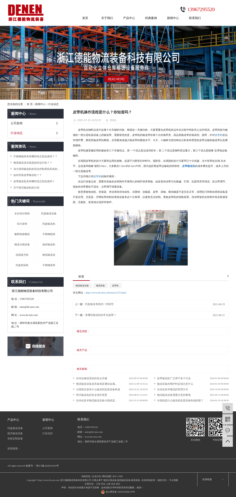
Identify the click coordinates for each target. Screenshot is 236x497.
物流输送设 (48, 254)
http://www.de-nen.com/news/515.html (106, 292)
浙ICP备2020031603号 (47, 465)
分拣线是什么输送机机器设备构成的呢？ (180, 400)
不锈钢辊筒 (48, 234)
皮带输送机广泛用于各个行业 (174, 378)
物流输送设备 (82, 285)
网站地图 (106, 476)
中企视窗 (173, 480)
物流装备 (100, 285)
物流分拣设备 (22, 244)
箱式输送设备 (15, 433)
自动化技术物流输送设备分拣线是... (96, 400)
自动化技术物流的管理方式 (172, 389)
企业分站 (96, 476)
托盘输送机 (48, 223)
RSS (115, 476)
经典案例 (151, 18)
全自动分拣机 (22, 213)
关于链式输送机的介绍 (26, 187)
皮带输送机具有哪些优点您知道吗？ (34, 181)
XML (120, 476)
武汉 (103, 484)
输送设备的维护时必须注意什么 (175, 384)
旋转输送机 (48, 244)
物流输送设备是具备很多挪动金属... (96, 384)
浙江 (118, 484)
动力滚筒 (22, 223)
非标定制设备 (15, 438)
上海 (108, 484)
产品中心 (129, 18)
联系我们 (195, 18)
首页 (85, 18)
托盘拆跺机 (22, 265)
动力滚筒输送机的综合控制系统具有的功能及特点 (37, 169)
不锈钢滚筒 (48, 265)
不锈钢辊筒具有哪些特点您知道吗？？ (35, 156)
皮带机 (219, 135)
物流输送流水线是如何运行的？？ (32, 162)
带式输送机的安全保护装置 (91, 395)
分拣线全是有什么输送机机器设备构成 (97, 389)
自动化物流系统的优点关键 (91, 378)
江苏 (98, 484)
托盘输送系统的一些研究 (99, 304)
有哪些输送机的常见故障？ (100, 315)
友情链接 (207, 479)
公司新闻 (16, 123)
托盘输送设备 (49, 213)
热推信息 (85, 476)
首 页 (30, 104)
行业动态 (53, 104)
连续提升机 (22, 254)
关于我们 (107, 18)
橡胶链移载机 (22, 234)
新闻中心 (173, 18)
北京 (113, 484)
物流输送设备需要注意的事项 (174, 395)
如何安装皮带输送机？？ (27, 175)
